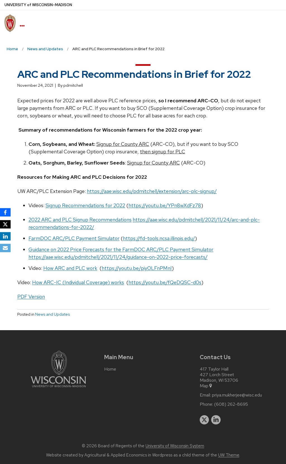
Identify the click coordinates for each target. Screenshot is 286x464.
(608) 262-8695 (231, 404)
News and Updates (52, 314)
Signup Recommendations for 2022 (85, 205)
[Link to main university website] (58, 388)
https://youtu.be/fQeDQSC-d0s (164, 282)
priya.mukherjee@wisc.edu (237, 395)
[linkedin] (216, 420)
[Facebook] (5, 212)
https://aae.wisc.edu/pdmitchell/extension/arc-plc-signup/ (152, 191)
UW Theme (228, 455)
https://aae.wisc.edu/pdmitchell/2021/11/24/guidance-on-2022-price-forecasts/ (118, 257)
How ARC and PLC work (70, 268)
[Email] (5, 248)
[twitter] (204, 420)
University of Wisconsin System (175, 446)
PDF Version (31, 296)
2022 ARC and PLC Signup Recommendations (80, 219)
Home (110, 369)
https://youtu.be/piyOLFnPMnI (137, 268)
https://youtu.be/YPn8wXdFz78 (164, 205)
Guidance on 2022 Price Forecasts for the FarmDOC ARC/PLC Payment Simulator (120, 249)
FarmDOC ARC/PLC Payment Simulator (74, 238)
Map (206, 386)
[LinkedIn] (5, 236)
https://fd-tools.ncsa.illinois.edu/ (159, 238)
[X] (5, 224)
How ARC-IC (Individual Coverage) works (78, 282)
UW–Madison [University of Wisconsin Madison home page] (38, 5)
